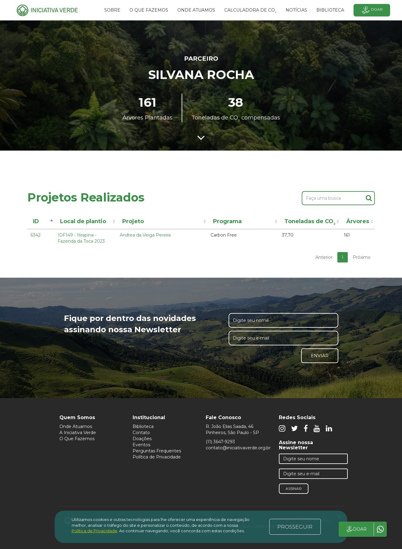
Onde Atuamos (75, 426)
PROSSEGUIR (294, 527)
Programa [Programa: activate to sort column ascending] (227, 221)
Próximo (362, 257)
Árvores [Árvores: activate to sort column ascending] (357, 221)
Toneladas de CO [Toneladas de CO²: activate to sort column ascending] (309, 222)
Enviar (320, 355)
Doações (142, 438)
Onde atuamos (196, 10)
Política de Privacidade (157, 457)
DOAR (356, 529)
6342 (35, 235)
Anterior (324, 257)
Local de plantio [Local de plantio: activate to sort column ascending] (83, 221)
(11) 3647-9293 (220, 441)
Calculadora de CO (250, 11)
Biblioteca (143, 426)
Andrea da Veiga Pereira (145, 235)
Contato (141, 432)
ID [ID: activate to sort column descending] (36, 221)
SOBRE (112, 10)
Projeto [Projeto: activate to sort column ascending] (133, 221)
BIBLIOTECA (330, 10)
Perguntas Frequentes (157, 451)
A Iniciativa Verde (77, 432)
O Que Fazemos (76, 438)
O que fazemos (149, 10)
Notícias (296, 10)
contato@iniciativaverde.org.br (238, 448)
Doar (372, 10)
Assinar (294, 488)
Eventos (141, 444)
